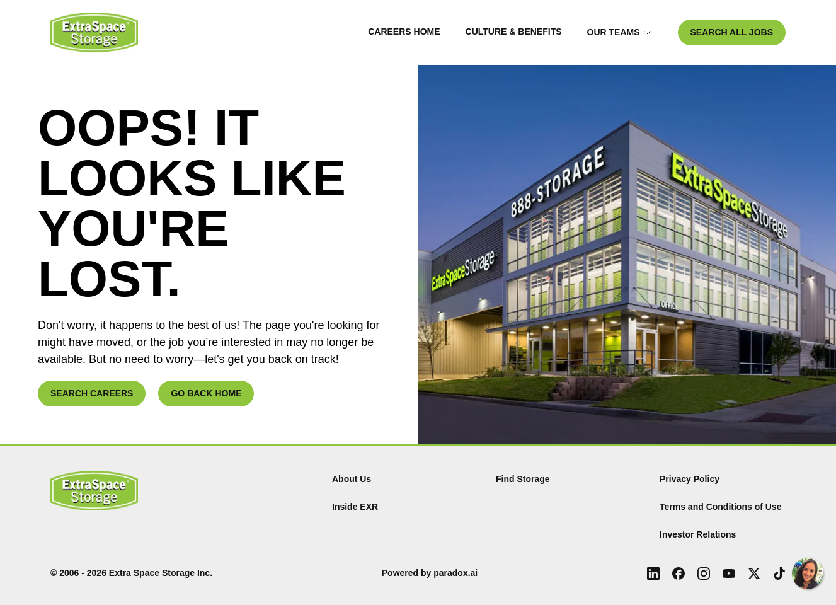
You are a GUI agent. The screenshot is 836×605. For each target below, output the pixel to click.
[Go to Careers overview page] (94, 32)
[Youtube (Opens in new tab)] (729, 573)
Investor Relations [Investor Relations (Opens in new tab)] (698, 534)
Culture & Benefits (514, 31)
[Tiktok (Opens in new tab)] (779, 573)
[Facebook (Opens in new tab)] (678, 573)
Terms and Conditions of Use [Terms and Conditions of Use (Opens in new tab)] (720, 507)
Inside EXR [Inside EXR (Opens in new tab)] (355, 507)
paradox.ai (455, 573)
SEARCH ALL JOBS (731, 32)
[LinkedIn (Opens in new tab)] (653, 573)
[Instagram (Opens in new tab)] (703, 573)
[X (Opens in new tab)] (754, 573)
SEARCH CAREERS (91, 393)
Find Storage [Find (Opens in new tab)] (523, 479)
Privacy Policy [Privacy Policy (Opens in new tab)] (689, 479)
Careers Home (404, 31)
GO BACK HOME (206, 393)
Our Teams (619, 32)
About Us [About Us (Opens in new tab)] (351, 479)
